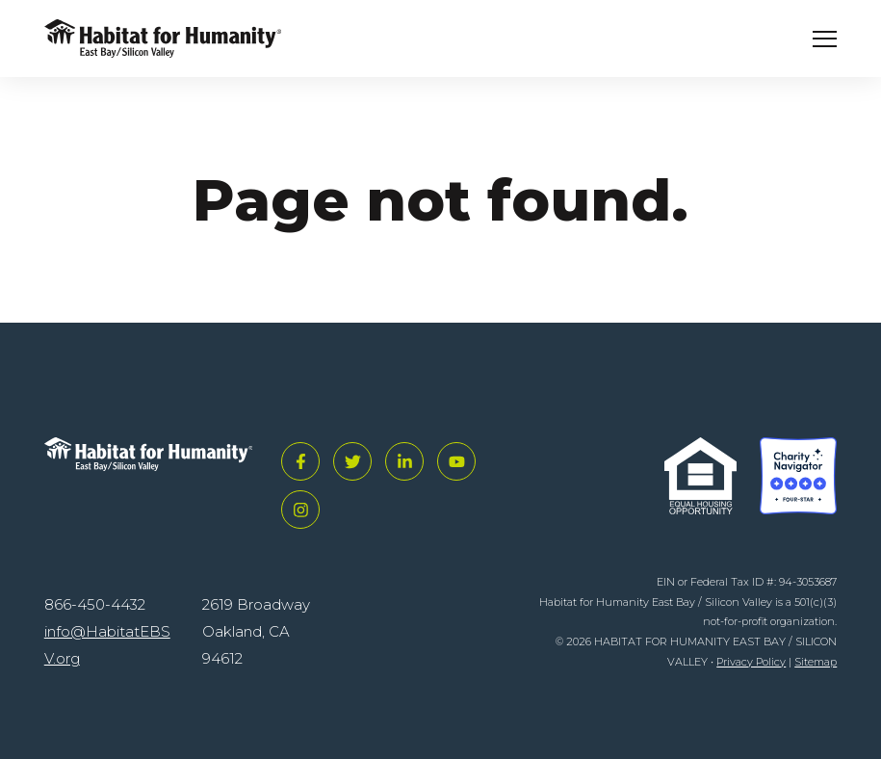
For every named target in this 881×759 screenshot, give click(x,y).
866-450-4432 (94, 604)
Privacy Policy (751, 661)
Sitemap (815, 661)
